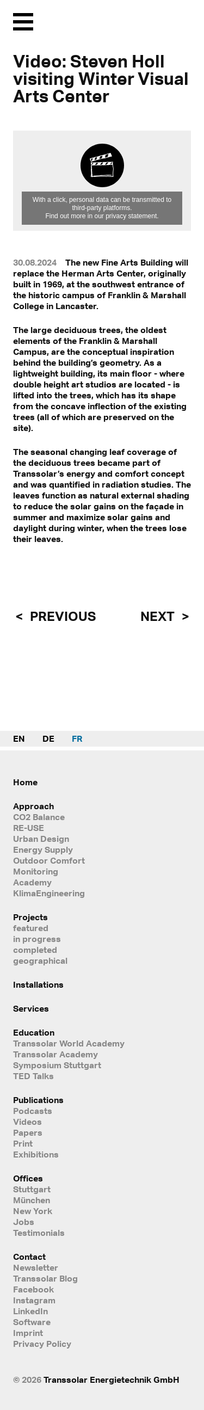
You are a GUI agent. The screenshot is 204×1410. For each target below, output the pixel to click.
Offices (28, 1178)
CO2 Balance (39, 816)
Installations (38, 984)
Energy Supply (43, 849)
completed (35, 949)
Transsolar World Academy (69, 1043)
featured (30, 927)
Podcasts (32, 1110)
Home (25, 782)
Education (33, 1032)
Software (32, 1321)
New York (32, 1210)
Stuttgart (32, 1189)
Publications (38, 1099)
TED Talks (33, 1075)
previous (61, 616)
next (158, 616)
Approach (33, 806)
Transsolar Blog (45, 1278)
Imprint (28, 1332)
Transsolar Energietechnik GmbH (112, 1379)
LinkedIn (30, 1311)
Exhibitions (36, 1154)
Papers (27, 1132)
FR (77, 738)
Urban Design (41, 838)
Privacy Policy (42, 1343)
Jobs (23, 1221)
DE (48, 738)
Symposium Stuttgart (57, 1065)
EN (19, 738)
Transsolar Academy (55, 1054)
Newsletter (35, 1267)
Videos (27, 1121)
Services (31, 1008)
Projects (30, 917)
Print (23, 1143)
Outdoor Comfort (49, 860)
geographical (40, 960)
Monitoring (35, 871)
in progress (37, 938)
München (31, 1200)
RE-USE (28, 827)
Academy (32, 882)
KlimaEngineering (49, 893)
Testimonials (39, 1232)
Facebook (33, 1289)
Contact (29, 1256)
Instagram (34, 1300)
